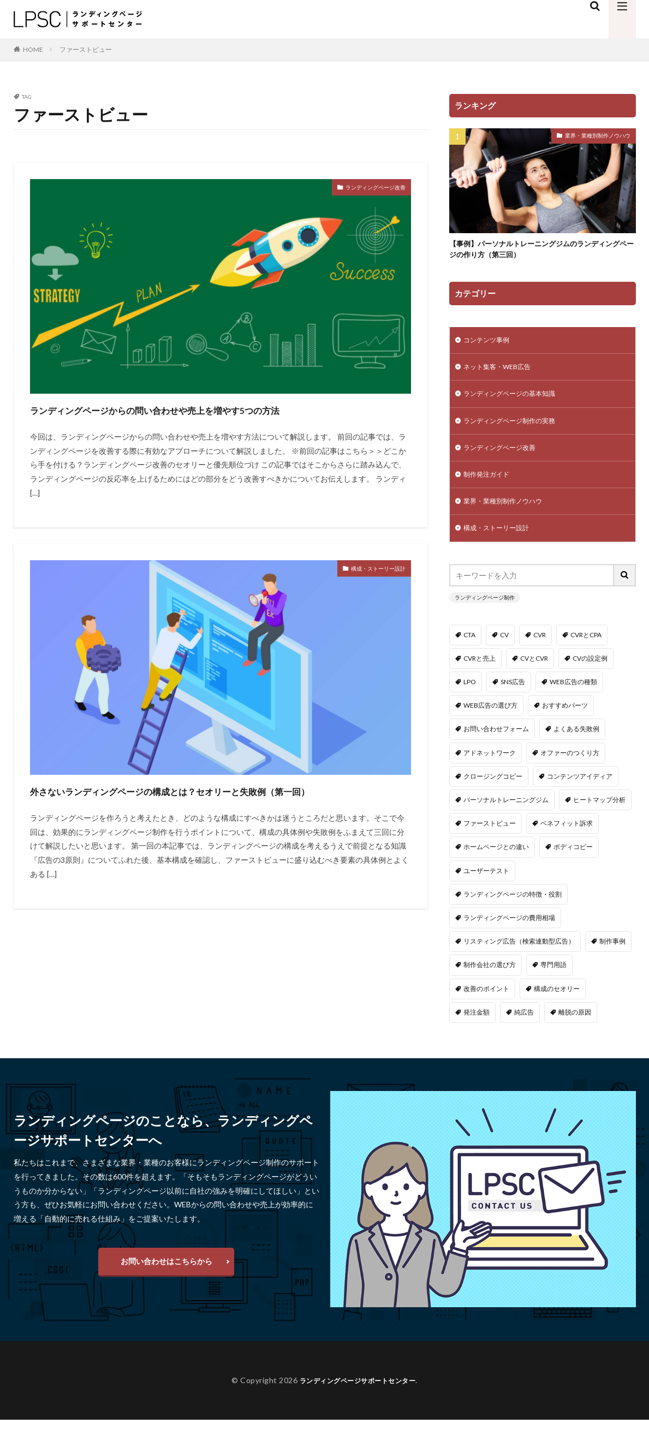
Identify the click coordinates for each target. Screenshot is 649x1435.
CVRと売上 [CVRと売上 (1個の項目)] (479, 673)
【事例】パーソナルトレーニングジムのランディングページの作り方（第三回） (539, 251)
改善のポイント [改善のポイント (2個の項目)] (486, 1003)
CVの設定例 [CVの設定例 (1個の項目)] (590, 673)
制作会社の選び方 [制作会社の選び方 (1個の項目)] (489, 980)
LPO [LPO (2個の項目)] (469, 697)
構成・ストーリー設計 (367, 589)
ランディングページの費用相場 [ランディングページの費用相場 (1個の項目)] (509, 933)
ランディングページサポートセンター (357, 1395)
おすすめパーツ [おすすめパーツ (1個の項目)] (565, 720)
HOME (33, 49)
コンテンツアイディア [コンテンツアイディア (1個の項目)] (579, 791)
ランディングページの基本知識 (516, 400)
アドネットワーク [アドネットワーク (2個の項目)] (489, 767)
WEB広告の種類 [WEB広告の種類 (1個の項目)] (573, 697)
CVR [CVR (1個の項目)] (539, 649)
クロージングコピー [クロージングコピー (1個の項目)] (492, 791)
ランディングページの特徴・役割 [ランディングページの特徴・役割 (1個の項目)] (512, 909)
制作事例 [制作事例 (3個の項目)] (612, 956)
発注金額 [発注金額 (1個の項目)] (476, 1027)
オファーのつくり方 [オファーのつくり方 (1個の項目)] (569, 767)
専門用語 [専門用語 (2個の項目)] (553, 980)
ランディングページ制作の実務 (516, 429)
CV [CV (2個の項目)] (504, 649)
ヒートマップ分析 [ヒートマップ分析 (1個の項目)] (599, 815)
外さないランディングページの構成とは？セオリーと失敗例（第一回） (212, 819)
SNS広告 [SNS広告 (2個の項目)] (513, 697)
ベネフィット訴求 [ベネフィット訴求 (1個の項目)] (566, 838)
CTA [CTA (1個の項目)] (469, 649)
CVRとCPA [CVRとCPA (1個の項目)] (586, 649)
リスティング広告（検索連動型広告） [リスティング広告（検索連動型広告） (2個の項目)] (519, 956)
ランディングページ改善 (363, 188)
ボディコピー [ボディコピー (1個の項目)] (573, 862)
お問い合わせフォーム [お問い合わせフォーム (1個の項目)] (496, 744)
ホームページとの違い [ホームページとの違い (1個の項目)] (496, 862)
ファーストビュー (85, 49)
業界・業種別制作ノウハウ (597, 135)
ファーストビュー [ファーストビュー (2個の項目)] (489, 838)
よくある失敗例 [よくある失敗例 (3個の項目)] (576, 744)
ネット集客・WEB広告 (502, 372)
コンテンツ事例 (490, 343)
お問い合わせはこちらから (166, 1275)
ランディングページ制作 (485, 612)
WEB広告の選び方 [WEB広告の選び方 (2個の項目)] (490, 720)
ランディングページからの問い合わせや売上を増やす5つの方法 (216, 418)
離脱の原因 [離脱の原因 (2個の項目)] (574, 1027)
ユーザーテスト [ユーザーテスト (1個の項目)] (486, 885)
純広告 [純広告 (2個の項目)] (524, 1027)
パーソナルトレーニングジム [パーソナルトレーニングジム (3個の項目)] (506, 815)
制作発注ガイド (490, 485)
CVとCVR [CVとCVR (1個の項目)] (534, 673)
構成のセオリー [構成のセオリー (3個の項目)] (557, 1003)
